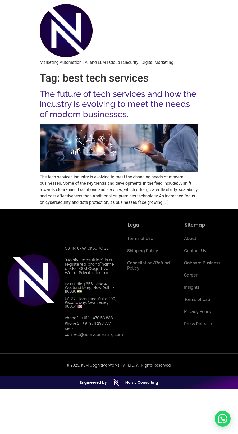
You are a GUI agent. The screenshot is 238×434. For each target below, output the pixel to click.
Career (191, 275)
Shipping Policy (142, 250)
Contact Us (195, 250)
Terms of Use (140, 238)
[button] (223, 419)
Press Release (198, 323)
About (190, 238)
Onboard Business (202, 262)
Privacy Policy (198, 311)
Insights (192, 287)
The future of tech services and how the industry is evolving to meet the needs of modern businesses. (118, 104)
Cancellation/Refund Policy (148, 265)
